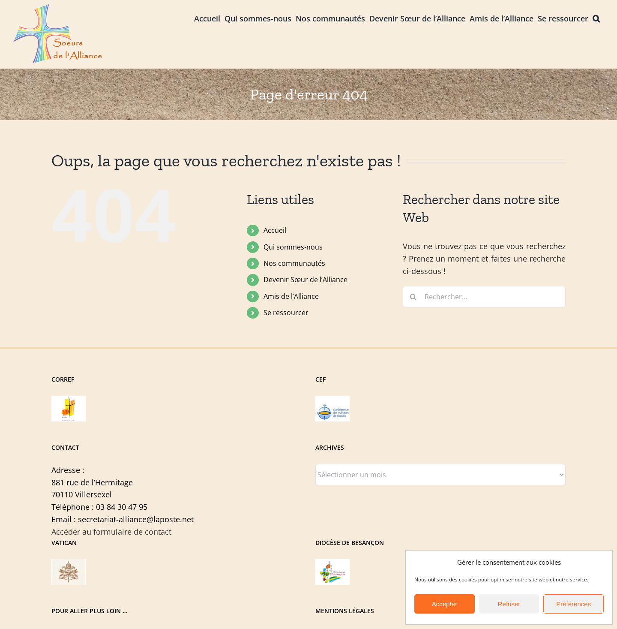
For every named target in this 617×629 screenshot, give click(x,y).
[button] (596, 18)
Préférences (573, 604)
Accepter (444, 604)
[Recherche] (413, 296)
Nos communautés (294, 263)
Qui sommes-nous (293, 247)
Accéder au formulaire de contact (111, 532)
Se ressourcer (286, 312)
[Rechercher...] (484, 296)
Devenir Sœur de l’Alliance (305, 279)
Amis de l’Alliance (291, 296)
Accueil (275, 230)
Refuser (509, 604)
